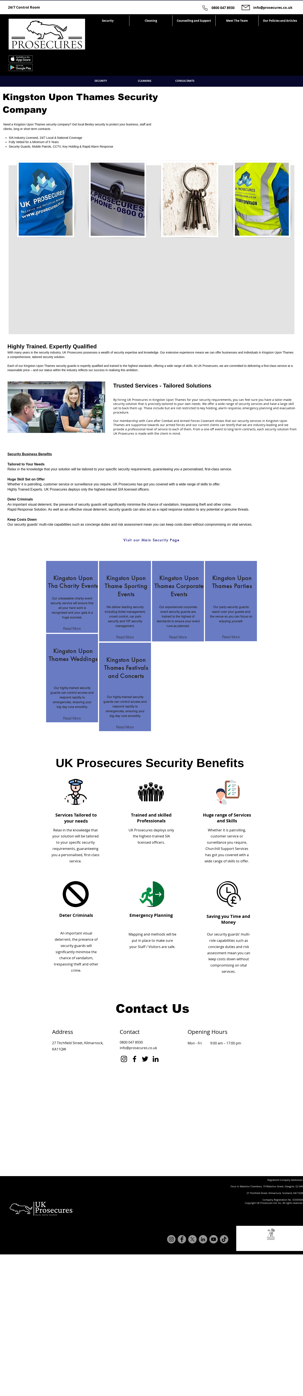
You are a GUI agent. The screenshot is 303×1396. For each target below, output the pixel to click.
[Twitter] (145, 1059)
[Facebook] (134, 1059)
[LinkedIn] (155, 1059)
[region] (72, 597)
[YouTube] (213, 1239)
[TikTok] (224, 1239)
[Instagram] (124, 1059)
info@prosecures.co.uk (272, 7)
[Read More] (72, 628)
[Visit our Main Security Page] (151, 540)
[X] (192, 1239)
